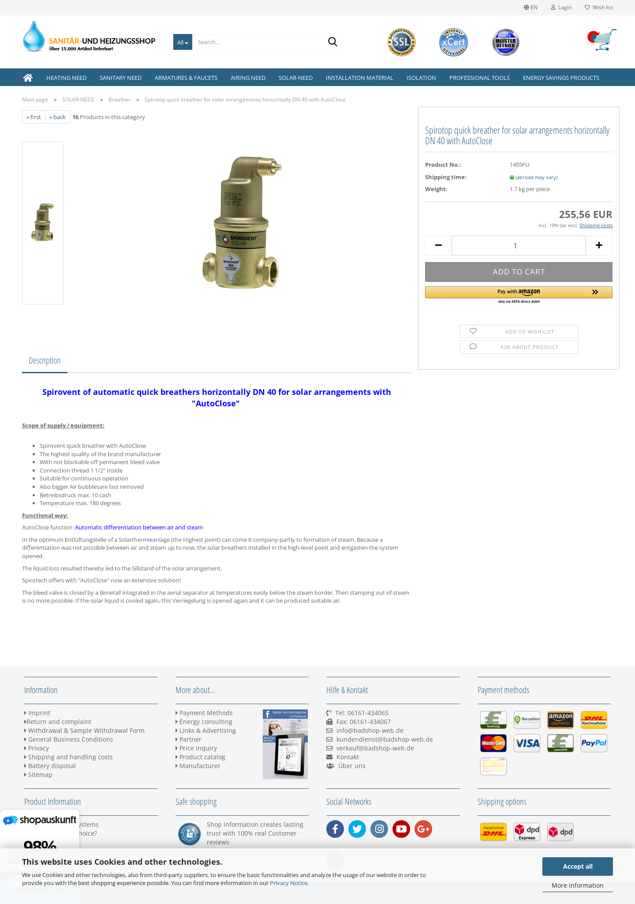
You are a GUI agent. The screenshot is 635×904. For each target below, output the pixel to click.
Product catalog (200, 757)
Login (561, 7)
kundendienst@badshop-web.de (384, 739)
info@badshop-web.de (369, 730)
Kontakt (347, 757)
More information (578, 885)
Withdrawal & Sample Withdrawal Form (84, 730)
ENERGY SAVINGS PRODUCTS (561, 78)
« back (57, 117)
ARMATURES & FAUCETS (186, 78)
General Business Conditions (68, 739)
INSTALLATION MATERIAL (359, 78)
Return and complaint (57, 721)
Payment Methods (204, 713)
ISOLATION (421, 78)
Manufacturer (198, 765)
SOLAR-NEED (296, 78)
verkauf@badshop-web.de (375, 748)
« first (33, 117)
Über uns (352, 765)
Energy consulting (204, 721)
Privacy (36, 748)
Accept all (578, 866)
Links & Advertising (206, 730)
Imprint (37, 713)
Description (45, 360)
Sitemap (38, 774)
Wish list (599, 7)
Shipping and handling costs (68, 757)
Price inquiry (196, 748)
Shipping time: (446, 177)
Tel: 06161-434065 (361, 713)
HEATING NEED (66, 78)
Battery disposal (50, 765)
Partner (189, 739)
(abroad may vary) (536, 177)
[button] (519, 295)
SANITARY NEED (121, 78)
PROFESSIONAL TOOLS (479, 78)
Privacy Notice (288, 883)
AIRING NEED (248, 78)
